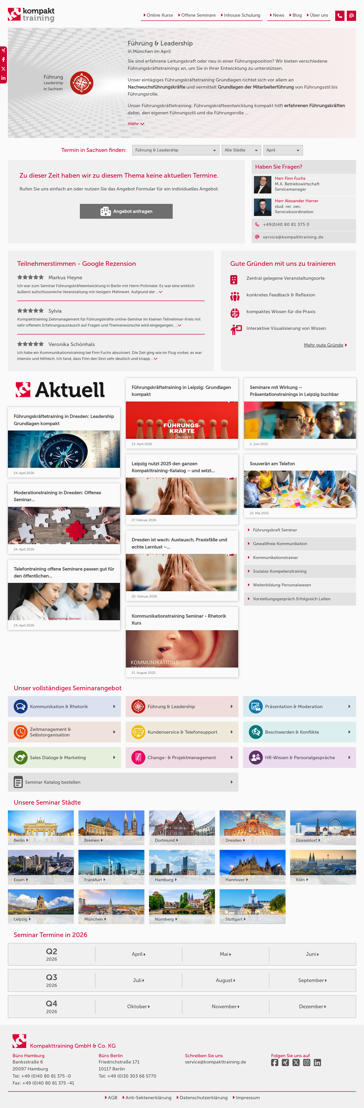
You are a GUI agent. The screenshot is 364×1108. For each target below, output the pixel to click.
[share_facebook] (3, 60)
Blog (295, 15)
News (277, 15)
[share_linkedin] (3, 79)
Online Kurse (158, 15)
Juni (312, 954)
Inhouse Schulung (240, 15)
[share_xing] (3, 51)
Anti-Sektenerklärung (147, 1097)
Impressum (246, 1097)
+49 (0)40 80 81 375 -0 (46, 1076)
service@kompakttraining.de (215, 1062)
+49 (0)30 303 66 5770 (131, 1076)
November (225, 1006)
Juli (138, 980)
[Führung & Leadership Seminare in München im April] (339, 16)
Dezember (312, 1006)
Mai (225, 954)
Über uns (317, 15)
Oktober (138, 1006)
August (225, 980)
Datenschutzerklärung (202, 1097)
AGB (110, 1097)
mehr (136, 123)
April (138, 954)
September (312, 980)
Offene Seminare (197, 15)
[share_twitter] (3, 69)
